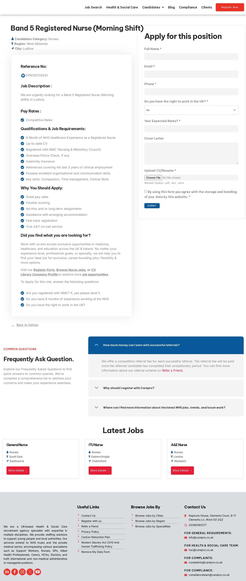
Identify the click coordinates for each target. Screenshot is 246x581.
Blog (171, 7)
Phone (150, 85)
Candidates (153, 7)
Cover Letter (154, 140)
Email (149, 67)
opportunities (95, 275)
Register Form (44, 270)
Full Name (152, 49)
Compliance (188, 7)
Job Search (93, 7)
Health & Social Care (122, 7)
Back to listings (27, 325)
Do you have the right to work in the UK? (176, 103)
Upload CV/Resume (160, 174)
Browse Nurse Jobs (71, 270)
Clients (206, 7)
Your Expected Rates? (162, 122)
